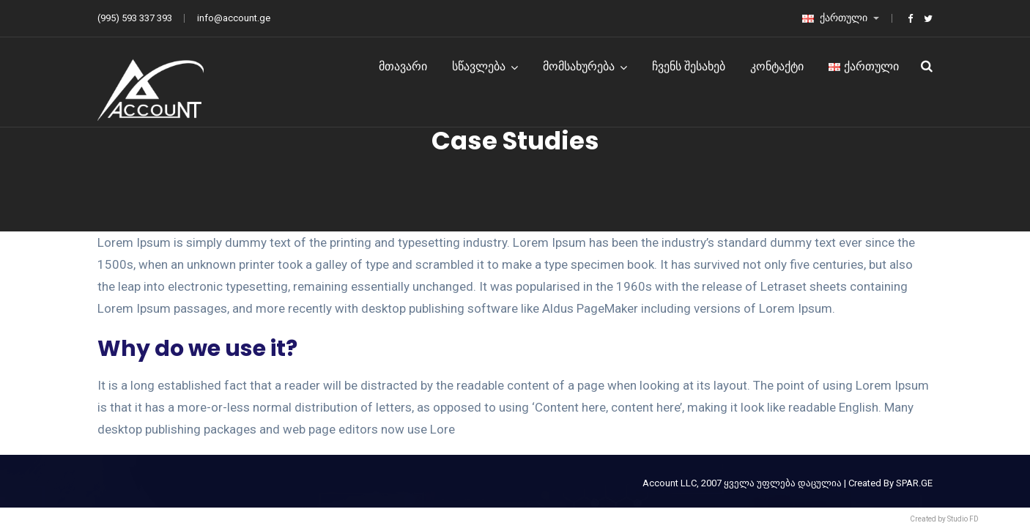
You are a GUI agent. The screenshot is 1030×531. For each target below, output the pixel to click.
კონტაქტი (777, 66)
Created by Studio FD (944, 519)
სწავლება (478, 66)
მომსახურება (579, 66)
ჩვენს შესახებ (688, 66)
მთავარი (403, 66)
